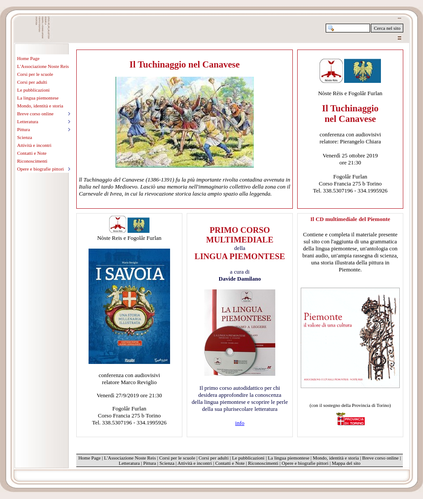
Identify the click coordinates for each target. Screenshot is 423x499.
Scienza (24, 137)
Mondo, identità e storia (40, 105)
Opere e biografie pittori (305, 463)
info (240, 423)
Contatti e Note (31, 153)
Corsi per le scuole (35, 74)
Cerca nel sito (387, 28)
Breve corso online (380, 457)
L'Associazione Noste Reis (43, 66)
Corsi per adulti (32, 82)
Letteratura (129, 463)
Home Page (28, 58)
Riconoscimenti (32, 161)
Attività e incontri (34, 145)
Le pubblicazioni (33, 90)
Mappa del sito (346, 463)
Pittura (149, 463)
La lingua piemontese (38, 97)
